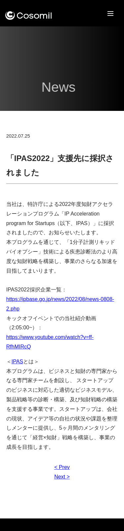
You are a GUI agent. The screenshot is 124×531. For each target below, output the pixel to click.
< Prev (62, 467)
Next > (62, 477)
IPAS (17, 361)
